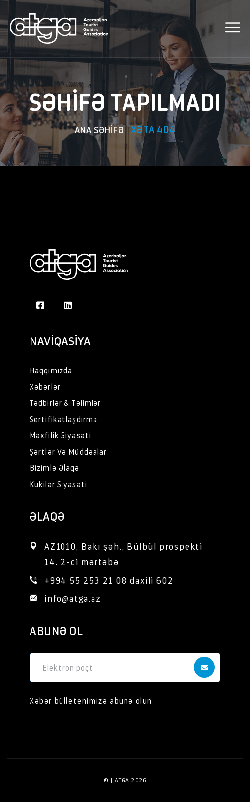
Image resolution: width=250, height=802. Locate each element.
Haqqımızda (51, 370)
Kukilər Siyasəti (58, 484)
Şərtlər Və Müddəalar (68, 451)
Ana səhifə (99, 129)
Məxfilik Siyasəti (60, 435)
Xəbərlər (45, 386)
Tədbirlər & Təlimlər (65, 402)
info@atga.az (72, 598)
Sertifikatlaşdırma (63, 419)
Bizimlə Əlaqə (55, 467)
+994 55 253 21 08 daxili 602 (108, 580)
